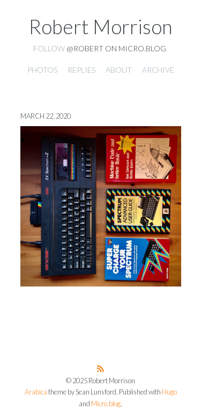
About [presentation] (119, 69)
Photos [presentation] (42, 69)
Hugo (169, 392)
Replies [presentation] (81, 69)
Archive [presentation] (158, 69)
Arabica (36, 392)
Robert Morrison (101, 26)
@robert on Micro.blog (116, 48)
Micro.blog (106, 404)
